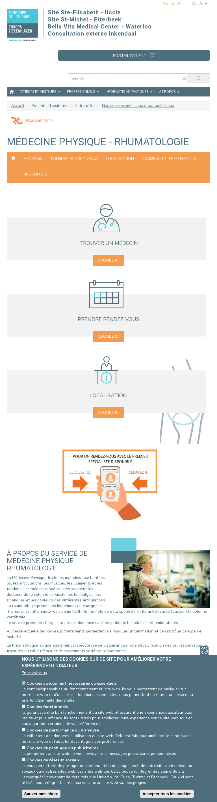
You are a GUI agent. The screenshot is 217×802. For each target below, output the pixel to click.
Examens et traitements (169, 158)
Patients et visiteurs (37, 92)
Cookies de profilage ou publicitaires (62, 748)
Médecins (33, 158)
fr (165, 3)
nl (173, 3)
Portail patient (129, 55)
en (180, 3)
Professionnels (81, 92)
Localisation (120, 158)
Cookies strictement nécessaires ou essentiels (72, 683)
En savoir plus (34, 673)
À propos (167, 92)
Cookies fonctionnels (47, 706)
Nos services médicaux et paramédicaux (138, 105)
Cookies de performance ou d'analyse (63, 730)
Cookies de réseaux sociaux (53, 760)
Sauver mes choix (41, 794)
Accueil (11, 91)
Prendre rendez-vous (74, 158)
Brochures (35, 174)
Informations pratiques (127, 92)
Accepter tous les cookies (166, 794)
